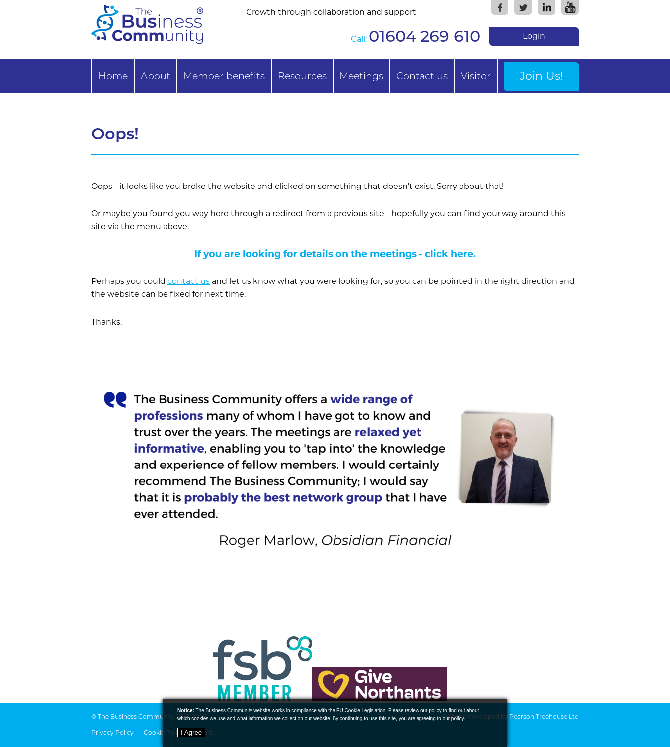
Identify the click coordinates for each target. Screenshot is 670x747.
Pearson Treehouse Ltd (544, 716)
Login (534, 36)
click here (449, 254)
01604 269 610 (424, 36)
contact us (189, 281)
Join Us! (541, 76)
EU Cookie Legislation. (361, 710)
